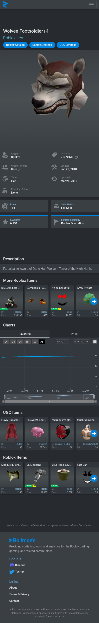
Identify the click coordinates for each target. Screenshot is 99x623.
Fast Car (82, 464)
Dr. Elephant (34, 464)
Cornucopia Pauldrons (40, 287)
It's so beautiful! (61, 287)
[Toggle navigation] (91, 4)
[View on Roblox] (46, 31)
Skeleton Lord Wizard (13, 287)
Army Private (84, 287)
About (13, 587)
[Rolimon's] (6, 4)
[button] (15, 45)
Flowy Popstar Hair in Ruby (17, 419)
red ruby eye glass (62, 419)
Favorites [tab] (25, 334)
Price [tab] (74, 334)
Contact (14, 600)
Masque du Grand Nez (14, 464)
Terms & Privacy (19, 594)
